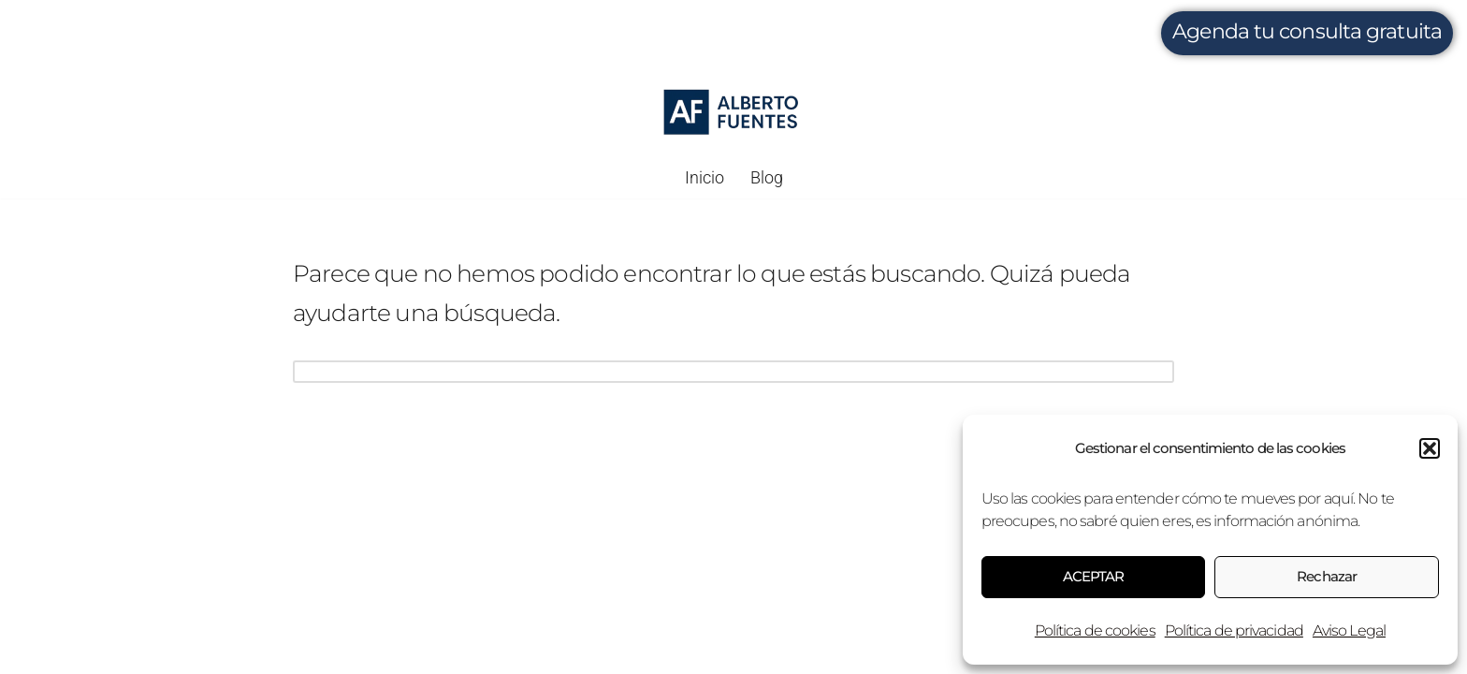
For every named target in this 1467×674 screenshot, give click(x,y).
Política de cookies (1095, 630)
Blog (766, 177)
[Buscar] (712, 373)
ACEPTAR (1094, 576)
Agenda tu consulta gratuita (1307, 31)
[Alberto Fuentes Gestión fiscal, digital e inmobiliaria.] (732, 112)
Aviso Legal (1349, 630)
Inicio (704, 177)
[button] (1429, 448)
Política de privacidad (1234, 630)
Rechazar (1327, 576)
